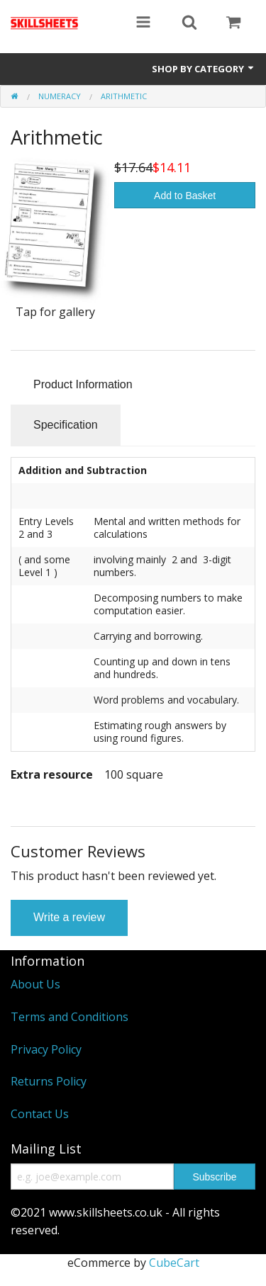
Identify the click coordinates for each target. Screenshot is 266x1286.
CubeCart (174, 1262)
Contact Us (40, 1114)
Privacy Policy (46, 1049)
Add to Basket (185, 195)
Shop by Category (203, 68)
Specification (65, 425)
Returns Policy (49, 1081)
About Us (35, 984)
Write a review (69, 917)
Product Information (83, 384)
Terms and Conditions (69, 1017)
